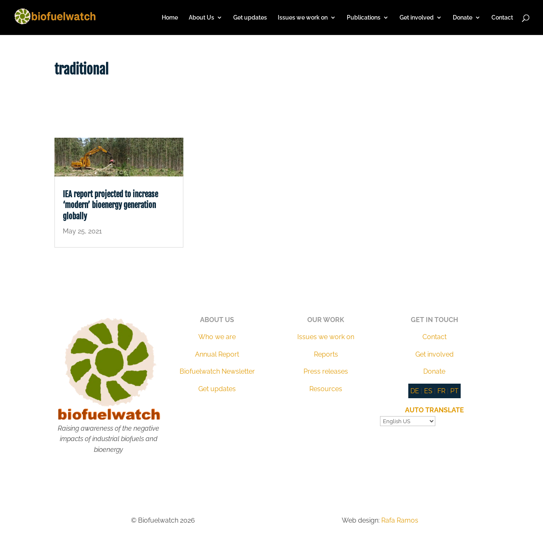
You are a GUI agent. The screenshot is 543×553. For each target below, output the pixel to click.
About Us (201, 18)
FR (441, 391)
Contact (502, 18)
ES (428, 391)
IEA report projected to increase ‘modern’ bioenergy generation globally (110, 205)
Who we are (217, 337)
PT (454, 391)
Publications (363, 18)
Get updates (250, 18)
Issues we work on (303, 18)
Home (170, 18)
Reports (326, 354)
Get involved (417, 18)
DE (414, 391)
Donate (462, 18)
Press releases (326, 371)
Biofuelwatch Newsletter (217, 371)
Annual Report (217, 354)
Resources (325, 389)
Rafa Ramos (399, 520)
